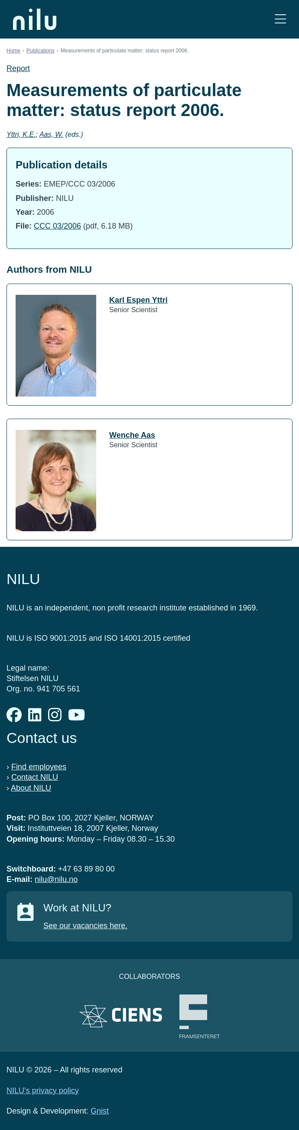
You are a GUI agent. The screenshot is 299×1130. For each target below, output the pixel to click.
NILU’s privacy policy (42, 1090)
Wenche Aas (132, 435)
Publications (40, 51)
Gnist (100, 1111)
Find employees (38, 766)
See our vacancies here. (85, 925)
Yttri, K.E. (21, 134)
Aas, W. (51, 134)
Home (13, 51)
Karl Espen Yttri (138, 300)
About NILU (31, 788)
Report (18, 68)
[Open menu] (280, 19)
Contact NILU (34, 777)
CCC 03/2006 (57, 226)
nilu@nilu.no (56, 879)
